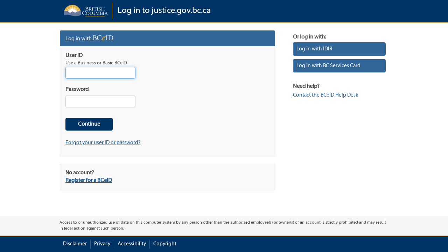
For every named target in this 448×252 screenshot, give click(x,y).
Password (77, 89)
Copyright (164, 244)
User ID (74, 55)
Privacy (102, 244)
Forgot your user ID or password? (102, 143)
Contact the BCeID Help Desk (325, 95)
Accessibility (132, 244)
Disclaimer (75, 244)
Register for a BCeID (88, 180)
